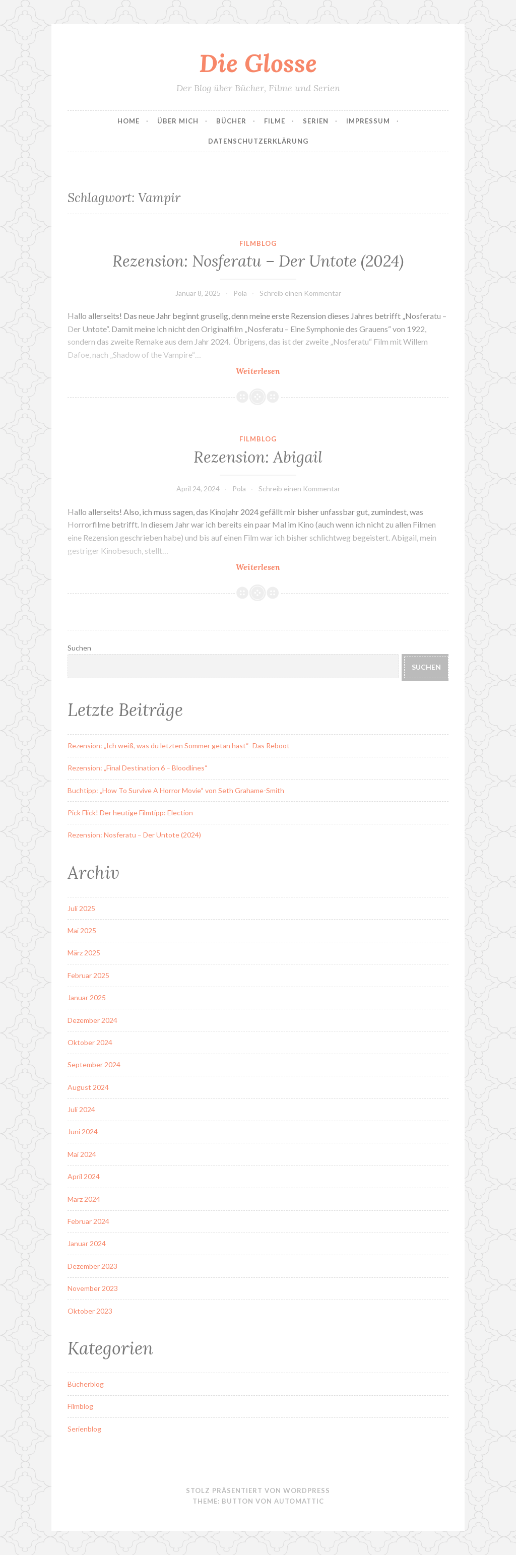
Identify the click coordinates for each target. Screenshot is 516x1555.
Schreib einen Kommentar (300, 293)
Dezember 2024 (92, 1020)
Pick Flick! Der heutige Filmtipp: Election (130, 812)
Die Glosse (258, 63)
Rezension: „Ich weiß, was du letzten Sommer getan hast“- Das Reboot (179, 745)
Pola (240, 293)
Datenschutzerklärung (258, 141)
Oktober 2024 (90, 1042)
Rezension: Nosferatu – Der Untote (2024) (258, 261)
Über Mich (178, 121)
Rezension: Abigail (258, 457)
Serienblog (84, 1428)
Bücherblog (86, 1384)
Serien (316, 121)
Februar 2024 (88, 1221)
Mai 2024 (82, 1154)
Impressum (368, 121)
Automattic (299, 1501)
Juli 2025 (81, 908)
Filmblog (258, 243)
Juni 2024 (83, 1131)
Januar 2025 (87, 997)
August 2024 (88, 1087)
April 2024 (84, 1176)
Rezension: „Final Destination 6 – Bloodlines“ (138, 767)
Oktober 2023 (90, 1311)
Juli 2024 (81, 1109)
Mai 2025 (82, 930)
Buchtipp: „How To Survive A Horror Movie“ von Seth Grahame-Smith (176, 790)
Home (128, 121)
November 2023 (93, 1288)
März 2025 (84, 952)
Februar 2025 (88, 975)
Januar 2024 (87, 1243)
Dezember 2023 (92, 1266)
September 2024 (94, 1064)
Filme (274, 121)
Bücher (231, 121)
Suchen (79, 647)
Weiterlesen (278, 370)
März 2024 (84, 1199)
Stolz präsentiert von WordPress (258, 1490)
